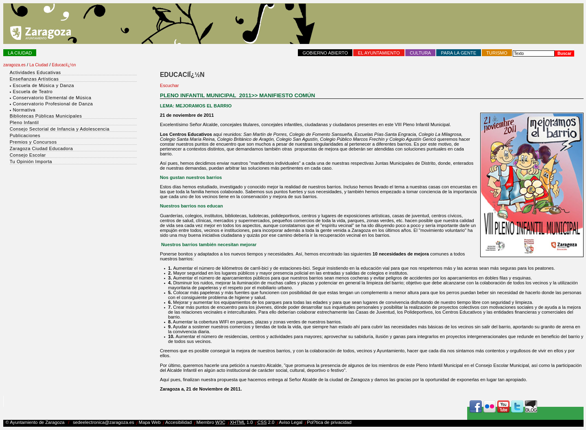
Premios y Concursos (33, 142)
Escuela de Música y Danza (43, 85)
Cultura (420, 52)
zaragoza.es (14, 65)
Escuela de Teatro (32, 91)
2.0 (265, 422)
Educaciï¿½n (64, 65)
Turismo (496, 52)
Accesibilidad (178, 422)
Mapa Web (150, 422)
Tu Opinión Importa (31, 161)
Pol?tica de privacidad (329, 422)
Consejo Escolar (28, 155)
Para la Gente (459, 52)
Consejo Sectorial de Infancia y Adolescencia (59, 129)
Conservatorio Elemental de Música (52, 97)
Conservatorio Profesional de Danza (53, 103)
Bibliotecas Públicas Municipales (46, 116)
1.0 (241, 422)
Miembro (210, 422)
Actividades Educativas (35, 72)
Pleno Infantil (24, 122)
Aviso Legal (290, 422)
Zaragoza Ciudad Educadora (41, 148)
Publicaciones (25, 135)
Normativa (24, 109)
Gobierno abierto (325, 52)
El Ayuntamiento (379, 52)
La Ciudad (20, 52)
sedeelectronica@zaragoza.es (103, 422)
